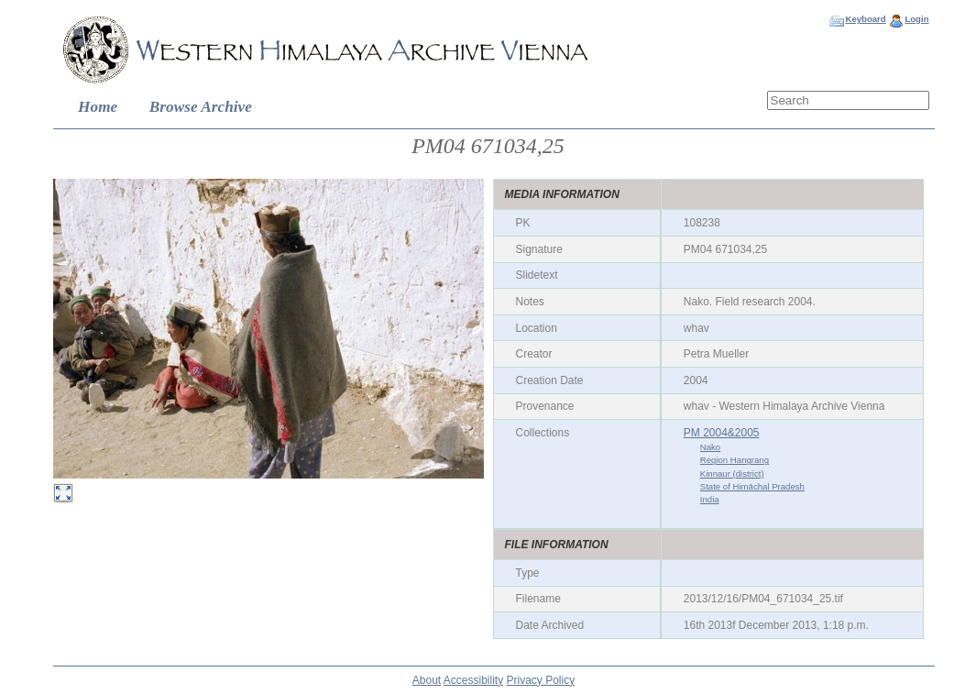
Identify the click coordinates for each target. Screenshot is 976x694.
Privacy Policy (541, 680)
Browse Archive (200, 107)
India (709, 499)
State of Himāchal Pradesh (752, 486)
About (426, 680)
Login (916, 19)
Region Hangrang (734, 460)
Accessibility (473, 680)
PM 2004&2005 (722, 432)
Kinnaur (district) (732, 473)
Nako (710, 447)
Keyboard (865, 19)
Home (97, 107)
